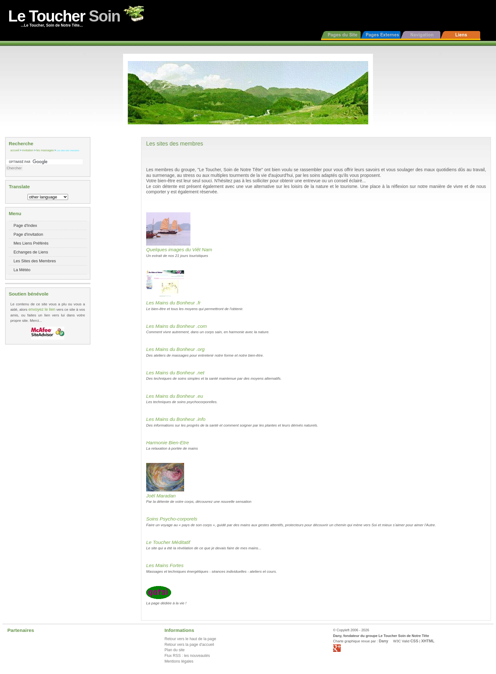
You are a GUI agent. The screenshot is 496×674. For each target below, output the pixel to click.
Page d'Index (25, 225)
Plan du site (174, 650)
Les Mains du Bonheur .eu (174, 396)
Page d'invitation (28, 234)
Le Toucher (64, 16)
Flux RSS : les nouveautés (187, 655)
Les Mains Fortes (164, 565)
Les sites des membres (68, 150)
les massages (45, 150)
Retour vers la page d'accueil (189, 644)
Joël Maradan (161, 495)
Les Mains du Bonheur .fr (173, 302)
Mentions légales (178, 661)
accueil (14, 150)
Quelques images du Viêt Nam (179, 249)
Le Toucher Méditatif (168, 542)
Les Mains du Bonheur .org (175, 349)
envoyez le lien (41, 309)
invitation (27, 150)
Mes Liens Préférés (31, 243)
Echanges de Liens (31, 252)
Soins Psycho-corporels (171, 518)
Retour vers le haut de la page (190, 639)
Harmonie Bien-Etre (167, 442)
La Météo (22, 269)
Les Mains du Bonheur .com (176, 326)
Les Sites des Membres (35, 261)
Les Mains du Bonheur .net (175, 372)
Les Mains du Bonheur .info (176, 419)
